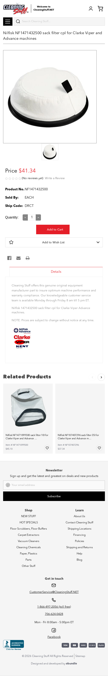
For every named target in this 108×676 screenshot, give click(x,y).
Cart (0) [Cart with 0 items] (100, 8)
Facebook (54, 637)
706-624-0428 (54, 614)
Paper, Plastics (28, 553)
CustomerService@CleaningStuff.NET (54, 592)
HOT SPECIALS (29, 522)
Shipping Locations (79, 529)
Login (91, 8)
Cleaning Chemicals (28, 547)
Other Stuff (28, 566)
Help (79, 553)
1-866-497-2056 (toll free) (54, 606)
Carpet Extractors (28, 535)
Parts (29, 560)
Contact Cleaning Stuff (79, 522)
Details (56, 272)
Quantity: (11, 217)
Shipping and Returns (79, 547)
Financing (79, 535)
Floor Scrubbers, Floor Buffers (28, 529)
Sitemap (80, 656)
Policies (79, 541)
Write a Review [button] (55, 178)
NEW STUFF (28, 516)
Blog (79, 560)
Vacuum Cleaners (28, 541)
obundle (71, 663)
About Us (79, 516)
